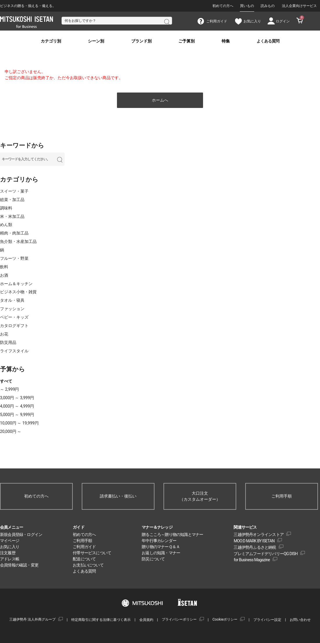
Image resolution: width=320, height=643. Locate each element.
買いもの (247, 6)
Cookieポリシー (224, 619)
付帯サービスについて (92, 552)
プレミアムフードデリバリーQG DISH (266, 553)
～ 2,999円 (9, 389)
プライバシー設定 (267, 619)
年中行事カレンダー (159, 540)
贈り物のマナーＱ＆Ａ (161, 546)
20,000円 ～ (10, 431)
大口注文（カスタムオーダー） (199, 496)
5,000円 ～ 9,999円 (17, 414)
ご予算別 (186, 41)
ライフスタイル (14, 351)
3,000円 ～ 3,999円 (17, 397)
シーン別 (96, 41)
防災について (153, 559)
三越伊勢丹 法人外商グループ (32, 619)
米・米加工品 (12, 216)
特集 (226, 41)
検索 (166, 21)
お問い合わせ (300, 619)
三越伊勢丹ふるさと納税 (255, 547)
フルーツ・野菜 (14, 258)
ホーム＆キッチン (16, 283)
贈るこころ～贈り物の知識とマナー (172, 534)
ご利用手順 (281, 496)
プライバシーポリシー (179, 619)
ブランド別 (141, 41)
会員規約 (146, 619)
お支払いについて (88, 565)
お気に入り (9, 546)
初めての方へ (222, 6)
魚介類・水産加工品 (18, 241)
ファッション (12, 308)
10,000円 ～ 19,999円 (19, 423)
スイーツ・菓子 (14, 191)
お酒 (4, 275)
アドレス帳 (9, 559)
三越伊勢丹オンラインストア (259, 534)
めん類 (6, 224)
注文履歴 (7, 552)
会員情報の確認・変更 (19, 565)
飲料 (4, 266)
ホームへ (160, 100)
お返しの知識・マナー (161, 552)
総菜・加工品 (12, 199)
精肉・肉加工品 (14, 233)
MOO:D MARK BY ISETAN (254, 541)
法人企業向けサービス (299, 6)
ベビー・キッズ (14, 317)
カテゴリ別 (51, 41)
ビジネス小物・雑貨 (18, 291)
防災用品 (8, 342)
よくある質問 (268, 41)
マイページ (9, 540)
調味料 (6, 208)
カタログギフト (14, 325)
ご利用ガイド (84, 546)
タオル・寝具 (12, 300)
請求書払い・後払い (118, 496)
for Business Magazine (252, 559)
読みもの (268, 6)
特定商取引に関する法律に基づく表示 (101, 619)
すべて (6, 381)
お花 (4, 334)
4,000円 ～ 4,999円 (17, 406)
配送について (84, 559)
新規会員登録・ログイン (21, 534)
